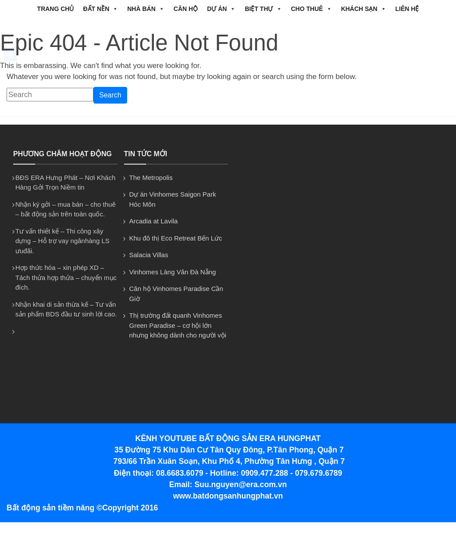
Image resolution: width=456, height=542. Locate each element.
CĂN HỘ (186, 8)
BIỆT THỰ (263, 9)
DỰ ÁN (221, 9)
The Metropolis (151, 177)
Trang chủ (55, 8)
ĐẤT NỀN (100, 9)
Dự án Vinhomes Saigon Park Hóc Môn (172, 199)
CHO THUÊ (311, 9)
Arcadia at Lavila (153, 221)
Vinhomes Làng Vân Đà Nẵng (172, 272)
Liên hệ (407, 8)
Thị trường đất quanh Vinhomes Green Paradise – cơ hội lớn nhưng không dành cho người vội (177, 325)
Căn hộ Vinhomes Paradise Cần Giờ (176, 293)
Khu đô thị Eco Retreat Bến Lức (175, 238)
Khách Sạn (363, 9)
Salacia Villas (148, 254)
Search (110, 95)
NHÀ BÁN (145, 9)
